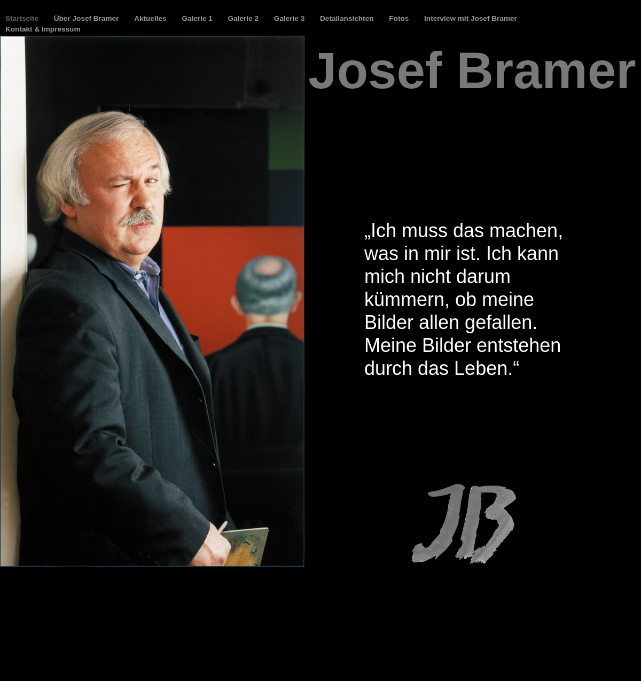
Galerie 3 (290, 18)
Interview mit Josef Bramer (470, 18)
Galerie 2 (244, 18)
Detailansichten (348, 18)
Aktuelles (151, 18)
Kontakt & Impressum (43, 29)
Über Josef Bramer (87, 18)
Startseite (23, 18)
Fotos (400, 18)
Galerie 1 (198, 18)
